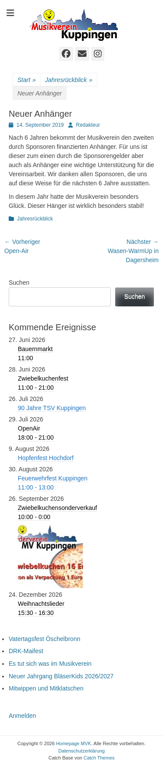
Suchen (19, 282)
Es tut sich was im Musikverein (50, 663)
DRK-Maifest (26, 651)
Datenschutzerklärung (81, 750)
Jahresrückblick (68, 80)
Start (26, 80)
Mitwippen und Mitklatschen (46, 688)
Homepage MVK (73, 743)
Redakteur (88, 125)
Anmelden (22, 715)
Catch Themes (98, 757)
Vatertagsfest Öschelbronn (44, 638)
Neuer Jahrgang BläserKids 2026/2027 (61, 676)
